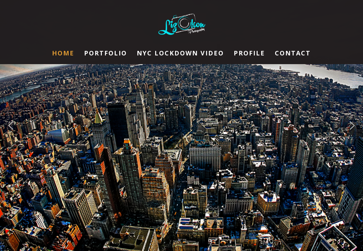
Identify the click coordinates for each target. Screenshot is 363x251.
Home (63, 54)
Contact (293, 54)
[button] (10, 125)
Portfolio (105, 54)
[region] (181, 125)
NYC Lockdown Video (180, 54)
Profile (249, 54)
